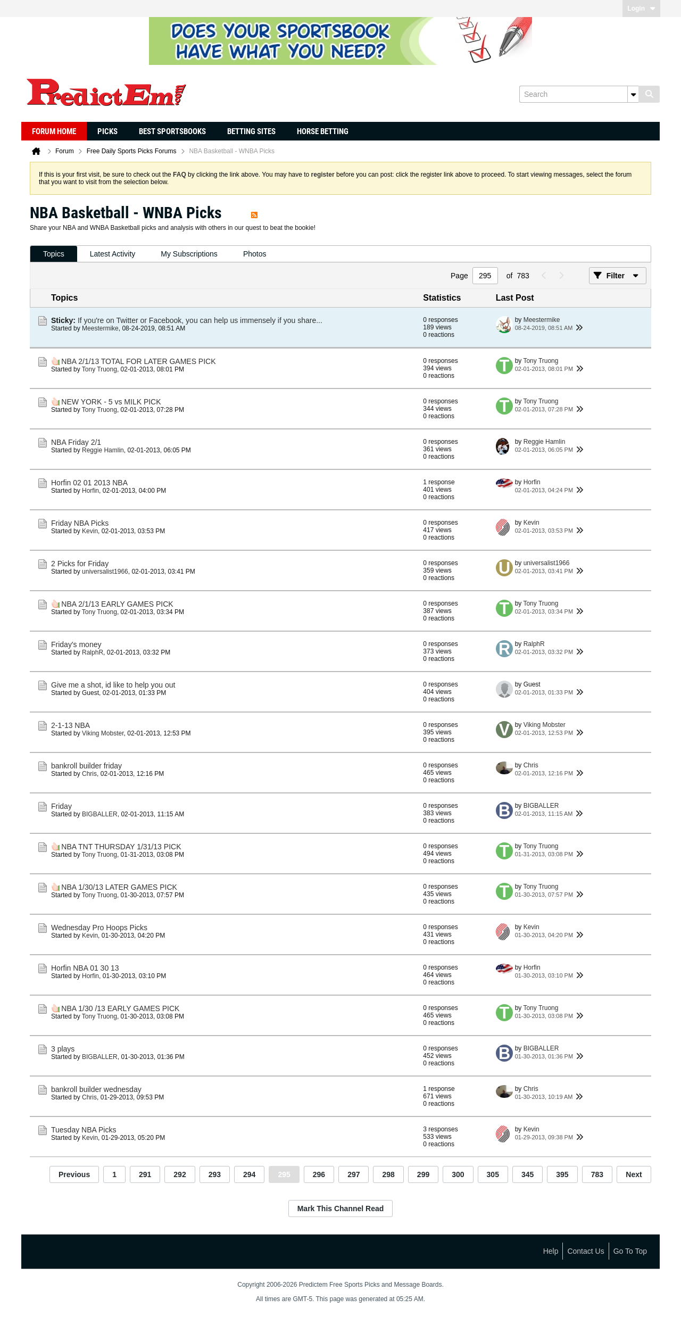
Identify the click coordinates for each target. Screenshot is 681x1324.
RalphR (92, 652)
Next (634, 1174)
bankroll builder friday (86, 766)
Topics (53, 254)
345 (527, 1174)
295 (284, 1174)
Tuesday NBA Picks (83, 1130)
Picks (107, 131)
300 (458, 1174)
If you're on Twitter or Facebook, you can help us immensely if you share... (200, 320)
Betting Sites (251, 131)
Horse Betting (322, 131)
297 (353, 1174)
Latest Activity (113, 254)
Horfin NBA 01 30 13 (85, 968)
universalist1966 (105, 571)
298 (388, 1174)
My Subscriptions (189, 254)
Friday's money (76, 644)
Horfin (90, 490)
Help (551, 1251)
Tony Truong (99, 369)
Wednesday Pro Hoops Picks (99, 927)
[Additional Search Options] (633, 94)
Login (641, 8)
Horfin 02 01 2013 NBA (89, 482)
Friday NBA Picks (80, 523)
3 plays (62, 1049)
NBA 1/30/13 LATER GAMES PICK (119, 887)
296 (319, 1174)
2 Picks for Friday (80, 563)
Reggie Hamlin (103, 450)
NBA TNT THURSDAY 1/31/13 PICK (121, 846)
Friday (61, 806)
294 (249, 1174)
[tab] (53, 254)
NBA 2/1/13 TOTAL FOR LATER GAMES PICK (138, 361)
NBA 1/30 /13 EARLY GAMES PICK (120, 1008)
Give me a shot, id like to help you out (113, 685)
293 (215, 1174)
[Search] (578, 94)
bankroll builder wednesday (96, 1089)
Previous (74, 1174)
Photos (255, 254)
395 (562, 1174)
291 (145, 1174)
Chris (89, 773)
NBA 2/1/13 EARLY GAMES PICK (117, 604)
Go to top (630, 1251)
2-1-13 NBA (70, 725)
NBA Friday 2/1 (76, 442)
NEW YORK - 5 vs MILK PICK (111, 402)
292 (179, 1174)
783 (597, 1174)
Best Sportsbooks (172, 131)
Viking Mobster (103, 733)
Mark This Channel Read (340, 1208)
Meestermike (100, 328)
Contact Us (585, 1251)
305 (493, 1174)
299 (423, 1174)
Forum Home (54, 131)
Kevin (90, 531)
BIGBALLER (100, 814)
